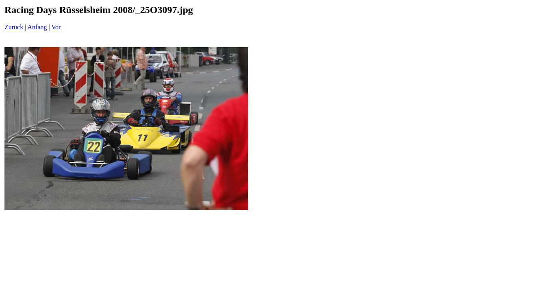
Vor (56, 27)
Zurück (13, 27)
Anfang (37, 27)
